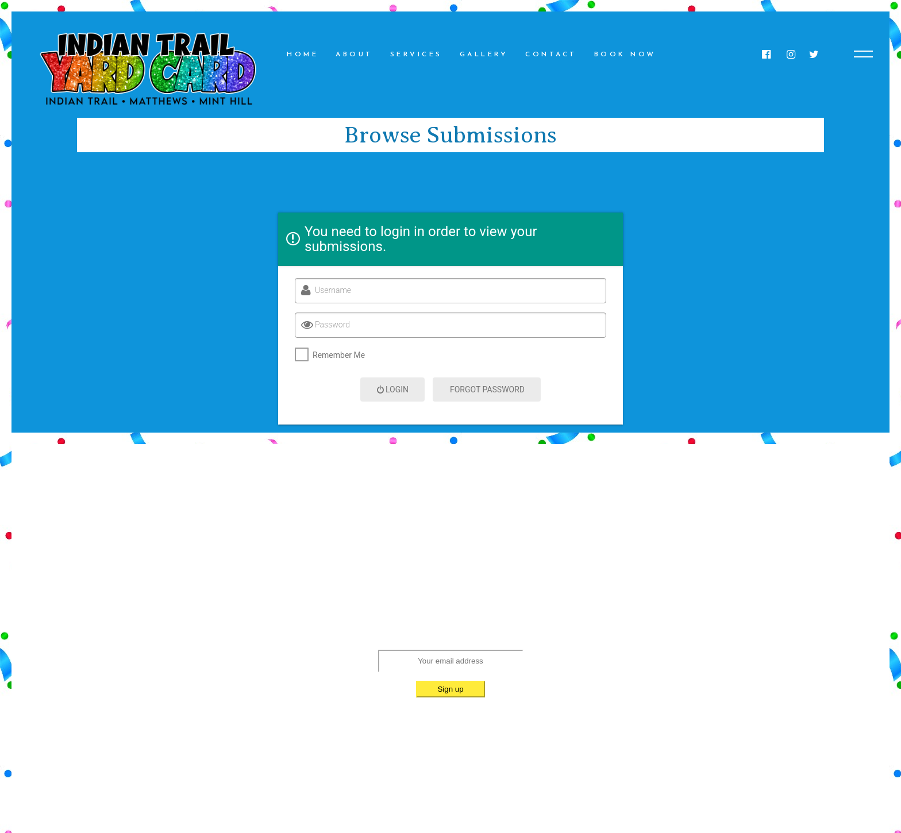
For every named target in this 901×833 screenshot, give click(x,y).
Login (392, 389)
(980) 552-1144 (504, 571)
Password (332, 324)
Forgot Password (487, 389)
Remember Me (339, 355)
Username (333, 290)
